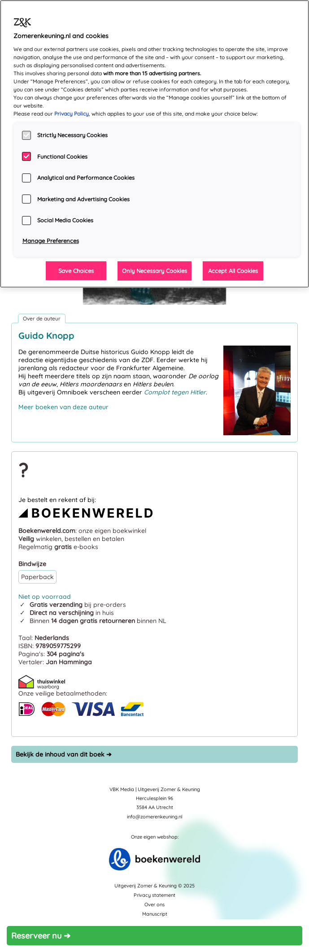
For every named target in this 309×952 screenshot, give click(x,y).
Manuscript (154, 914)
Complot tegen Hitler (175, 392)
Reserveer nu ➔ (40, 935)
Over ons (154, 904)
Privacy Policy (71, 113)
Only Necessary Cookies (154, 270)
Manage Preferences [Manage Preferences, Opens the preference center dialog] (50, 240)
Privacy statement (154, 895)
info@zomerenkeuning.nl (155, 817)
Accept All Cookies (233, 270)
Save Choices (76, 270)
